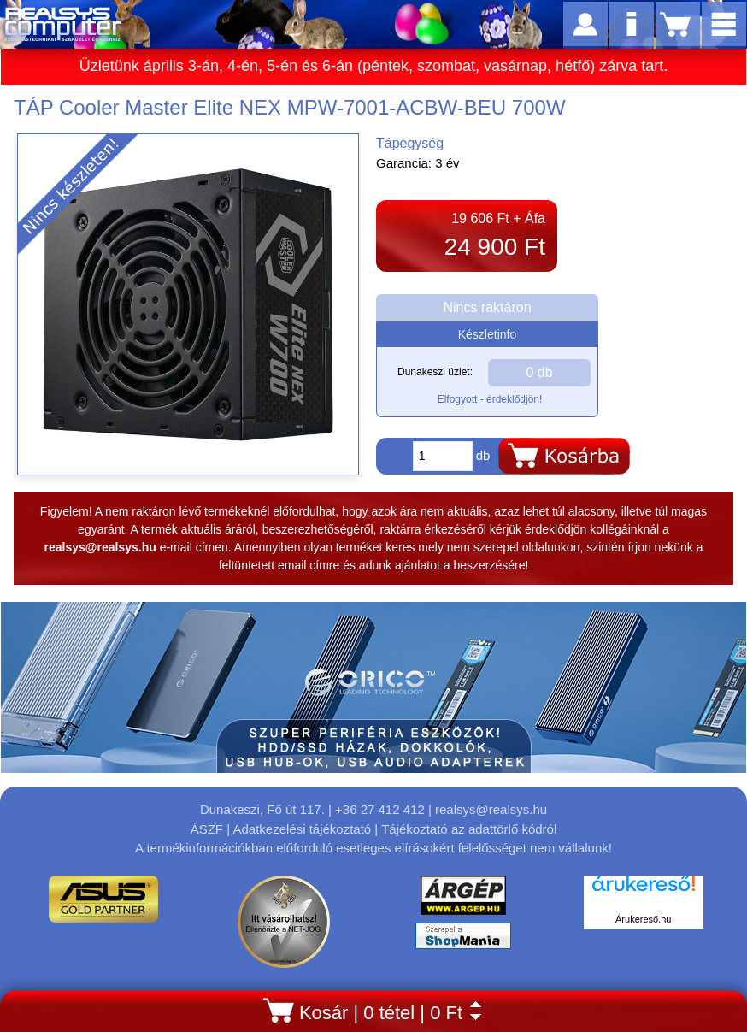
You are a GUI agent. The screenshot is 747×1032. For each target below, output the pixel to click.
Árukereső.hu (643, 919)
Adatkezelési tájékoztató (301, 829)
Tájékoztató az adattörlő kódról (468, 829)
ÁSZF (207, 829)
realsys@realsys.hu (491, 809)
